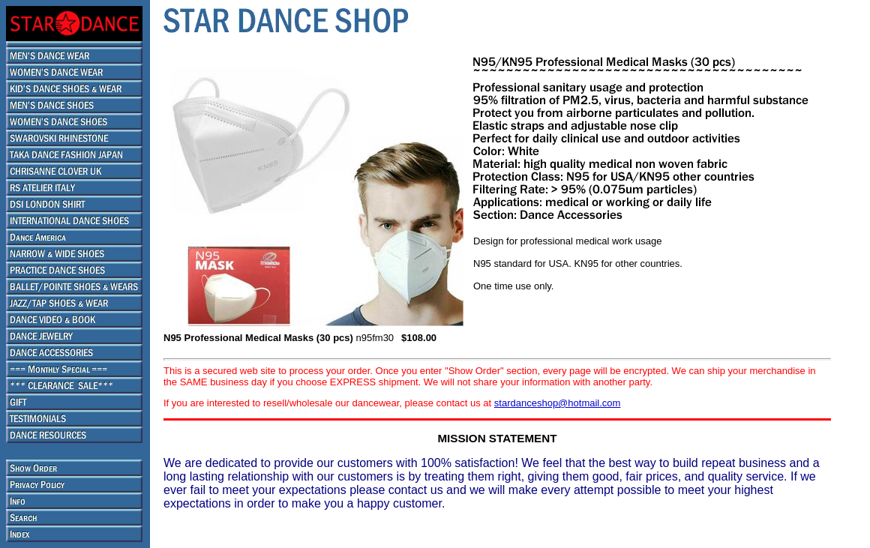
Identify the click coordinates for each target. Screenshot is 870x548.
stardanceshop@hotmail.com (557, 403)
